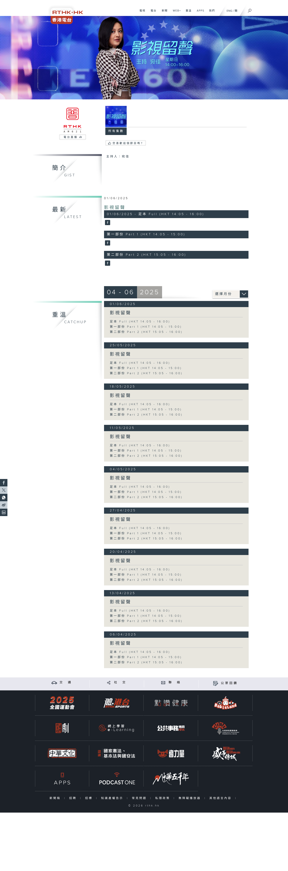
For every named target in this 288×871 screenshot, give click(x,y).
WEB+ (175, 12)
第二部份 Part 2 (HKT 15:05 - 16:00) (146, 332)
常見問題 (140, 798)
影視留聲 (115, 207)
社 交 (120, 682)
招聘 (73, 798)
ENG (229, 10)
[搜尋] (250, 9)
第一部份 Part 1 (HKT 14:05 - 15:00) (146, 327)
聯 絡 (175, 682)
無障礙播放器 (191, 798)
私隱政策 (163, 798)
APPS (199, 12)
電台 (152, 12)
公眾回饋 (229, 683)
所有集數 (116, 131)
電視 (141, 12)
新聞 (163, 12)
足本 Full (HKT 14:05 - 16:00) (140, 321)
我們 (210, 12)
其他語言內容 (221, 798)
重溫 (187, 12)
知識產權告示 (113, 798)
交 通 (66, 682)
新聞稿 (56, 798)
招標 (89, 798)
